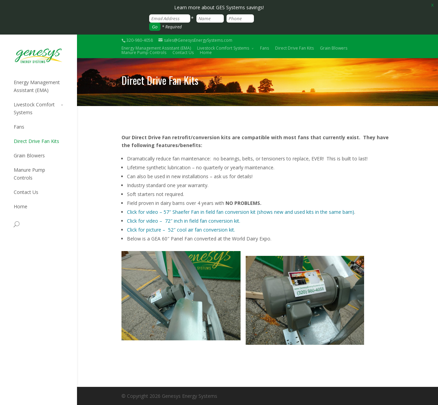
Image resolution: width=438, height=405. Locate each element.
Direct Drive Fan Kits (294, 48)
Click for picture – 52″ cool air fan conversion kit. (181, 229)
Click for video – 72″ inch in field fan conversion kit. (183, 221)
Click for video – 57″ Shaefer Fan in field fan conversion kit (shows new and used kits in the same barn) (240, 212)
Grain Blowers (333, 48)
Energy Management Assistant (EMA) (37, 86)
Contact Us (183, 52)
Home (206, 52)
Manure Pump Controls (143, 52)
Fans (264, 48)
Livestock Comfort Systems (223, 48)
